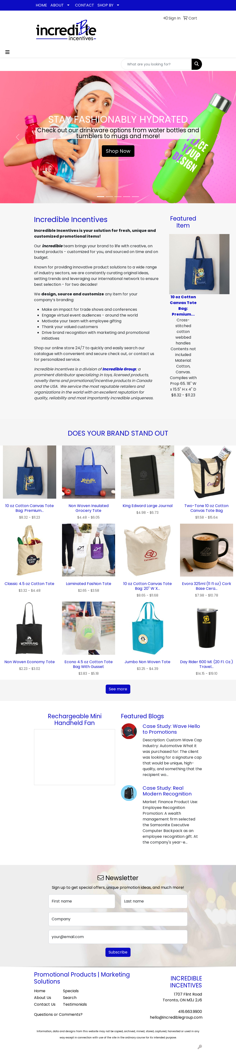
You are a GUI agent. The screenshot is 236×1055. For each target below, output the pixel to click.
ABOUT (57, 5)
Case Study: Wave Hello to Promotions (171, 729)
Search (69, 997)
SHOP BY (105, 5)
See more (118, 689)
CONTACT (84, 5)
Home (39, 991)
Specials (71, 991)
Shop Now (118, 151)
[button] (17, 137)
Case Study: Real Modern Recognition (167, 791)
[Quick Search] (156, 64)
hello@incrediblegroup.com (176, 1017)
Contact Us (45, 1004)
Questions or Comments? (58, 1014)
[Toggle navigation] (7, 52)
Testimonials (74, 1004)
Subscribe (118, 952)
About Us (42, 997)
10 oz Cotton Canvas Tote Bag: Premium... (183, 305)
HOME (41, 5)
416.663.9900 (190, 1011)
